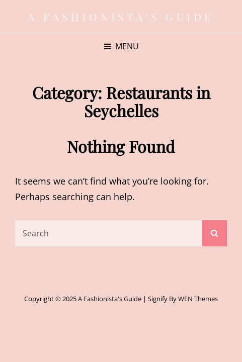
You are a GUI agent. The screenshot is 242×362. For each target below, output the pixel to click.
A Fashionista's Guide (121, 17)
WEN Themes (198, 298)
